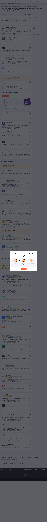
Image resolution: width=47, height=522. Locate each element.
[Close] (36, 252)
